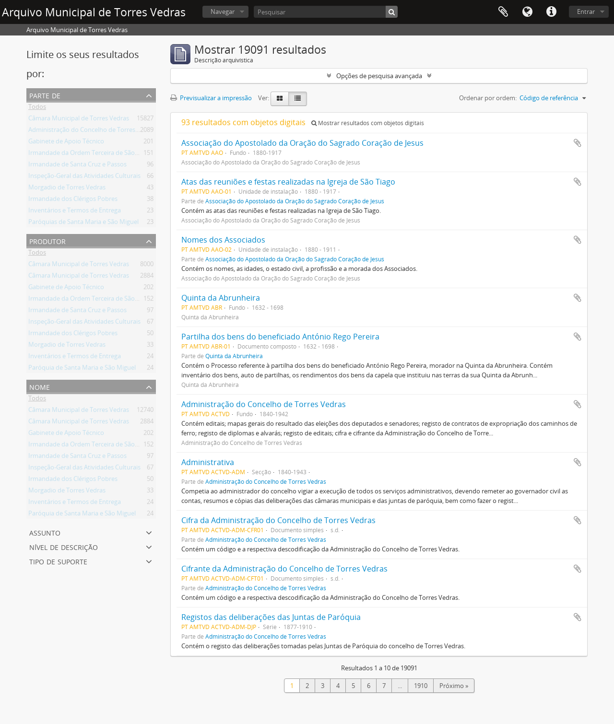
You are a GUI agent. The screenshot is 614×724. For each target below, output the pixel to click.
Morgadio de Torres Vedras (67, 189)
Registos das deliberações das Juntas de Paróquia (271, 617)
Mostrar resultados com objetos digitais (367, 123)
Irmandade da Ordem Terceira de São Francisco (95, 154)
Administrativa (207, 462)
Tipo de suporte (58, 560)
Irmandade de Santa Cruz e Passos (77, 166)
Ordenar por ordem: (488, 97)
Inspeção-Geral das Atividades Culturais (84, 177)
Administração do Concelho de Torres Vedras (92, 131)
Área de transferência (503, 12)
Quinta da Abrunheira (220, 297)
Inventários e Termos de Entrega (74, 212)
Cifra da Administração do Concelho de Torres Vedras (278, 520)
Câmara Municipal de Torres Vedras (78, 120)
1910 (420, 685)
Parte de (44, 94)
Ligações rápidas (551, 12)
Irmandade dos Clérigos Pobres (73, 200)
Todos (37, 108)
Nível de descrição (63, 546)
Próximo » (453, 685)
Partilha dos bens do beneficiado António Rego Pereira (280, 336)
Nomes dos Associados (223, 239)
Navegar (223, 11)
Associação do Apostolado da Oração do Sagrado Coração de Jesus (302, 143)
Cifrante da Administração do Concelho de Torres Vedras (284, 568)
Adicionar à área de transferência (577, 143)
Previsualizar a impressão (211, 97)
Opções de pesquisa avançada (379, 75)
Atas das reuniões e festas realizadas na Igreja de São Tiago (288, 181)
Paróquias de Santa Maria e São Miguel (83, 223)
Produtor (47, 240)
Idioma (527, 12)
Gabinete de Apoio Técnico (66, 143)
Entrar (586, 11)
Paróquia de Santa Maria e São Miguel (82, 369)
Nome (39, 386)
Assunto (44, 531)
